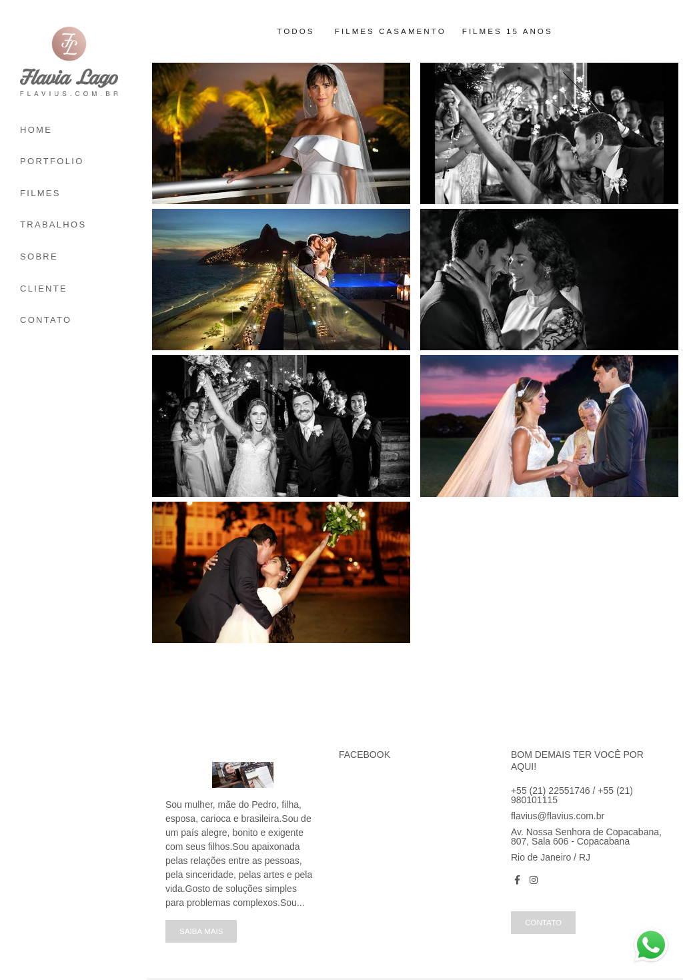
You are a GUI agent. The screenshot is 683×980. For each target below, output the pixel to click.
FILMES (40, 193)
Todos (295, 31)
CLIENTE (43, 289)
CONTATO (46, 320)
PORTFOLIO (52, 161)
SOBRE (39, 257)
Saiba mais (201, 931)
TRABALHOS (53, 224)
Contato (543, 922)
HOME (36, 130)
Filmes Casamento (390, 31)
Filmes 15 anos (507, 31)
